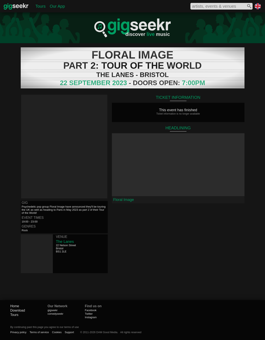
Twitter (89, 313)
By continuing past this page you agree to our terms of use (44, 327)
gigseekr (53, 310)
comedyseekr (55, 313)
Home (14, 306)
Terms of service (39, 332)
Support (69, 332)
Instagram (91, 317)
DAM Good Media (106, 332)
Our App (57, 6)
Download (17, 310)
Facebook (91, 310)
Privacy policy (18, 332)
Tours (40, 6)
